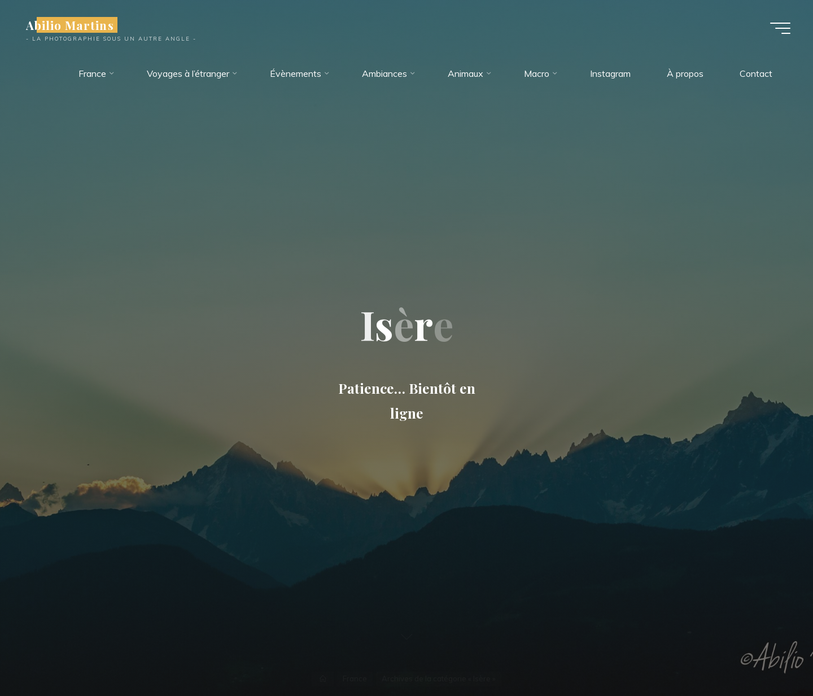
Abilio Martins (70, 25)
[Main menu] (780, 28)
